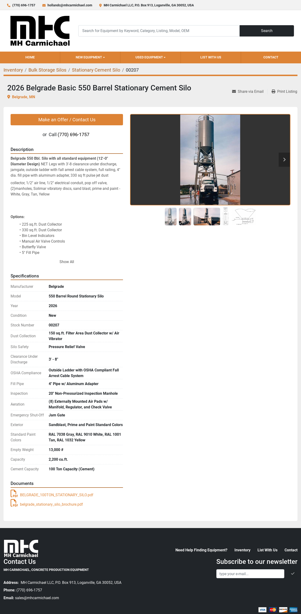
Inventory (242, 550)
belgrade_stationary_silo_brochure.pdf (47, 504)
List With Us (210, 57)
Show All (66, 262)
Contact (270, 57)
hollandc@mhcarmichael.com (70, 5)
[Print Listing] (284, 92)
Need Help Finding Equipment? (201, 550)
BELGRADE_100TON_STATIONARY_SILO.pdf (52, 495)
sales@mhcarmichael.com (37, 598)
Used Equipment (149, 57)
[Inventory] (13, 70)
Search (267, 30)
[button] (90, 57)
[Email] (250, 573)
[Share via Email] (250, 92)
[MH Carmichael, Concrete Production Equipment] (21, 548)
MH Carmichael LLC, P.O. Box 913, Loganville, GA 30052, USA (149, 5)
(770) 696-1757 (23, 5)
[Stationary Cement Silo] (96, 70)
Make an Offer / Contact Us (66, 119)
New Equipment (89, 57)
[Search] (159, 30)
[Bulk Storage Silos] (47, 70)
